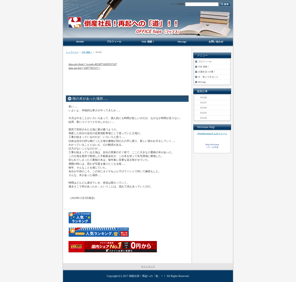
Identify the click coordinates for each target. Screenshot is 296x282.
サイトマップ (148, 266)
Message (202, 82)
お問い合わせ (216, 41)
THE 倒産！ (87, 52)
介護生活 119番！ (207, 71)
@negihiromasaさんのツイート (212, 133)
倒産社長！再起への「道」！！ (147, 275)
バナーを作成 (212, 147)
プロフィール (205, 61)
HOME (80, 41)
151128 (203, 97)
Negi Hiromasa (212, 144)
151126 (203, 107)
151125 (203, 112)
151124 (203, 118)
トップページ (72, 52)
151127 (203, 102)
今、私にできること (208, 77)
